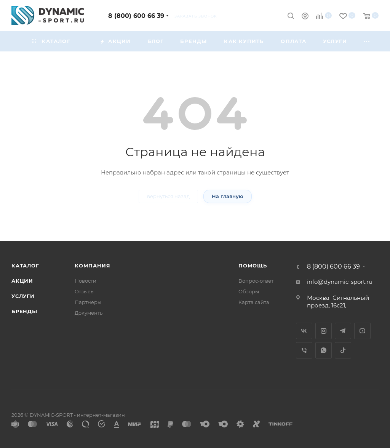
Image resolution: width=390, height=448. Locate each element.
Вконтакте (304, 331)
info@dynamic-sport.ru (339, 281)
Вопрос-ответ (255, 281)
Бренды (24, 311)
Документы (89, 313)
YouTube (362, 331)
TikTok (343, 350)
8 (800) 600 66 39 (136, 15)
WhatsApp (323, 350)
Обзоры (248, 291)
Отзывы (84, 291)
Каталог (25, 265)
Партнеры (88, 302)
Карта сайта (253, 302)
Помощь (252, 265)
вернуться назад (168, 196)
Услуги (23, 296)
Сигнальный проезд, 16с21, (338, 301)
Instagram (323, 331)
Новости (85, 281)
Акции (22, 281)
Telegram (343, 331)
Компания (92, 265)
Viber (304, 350)
